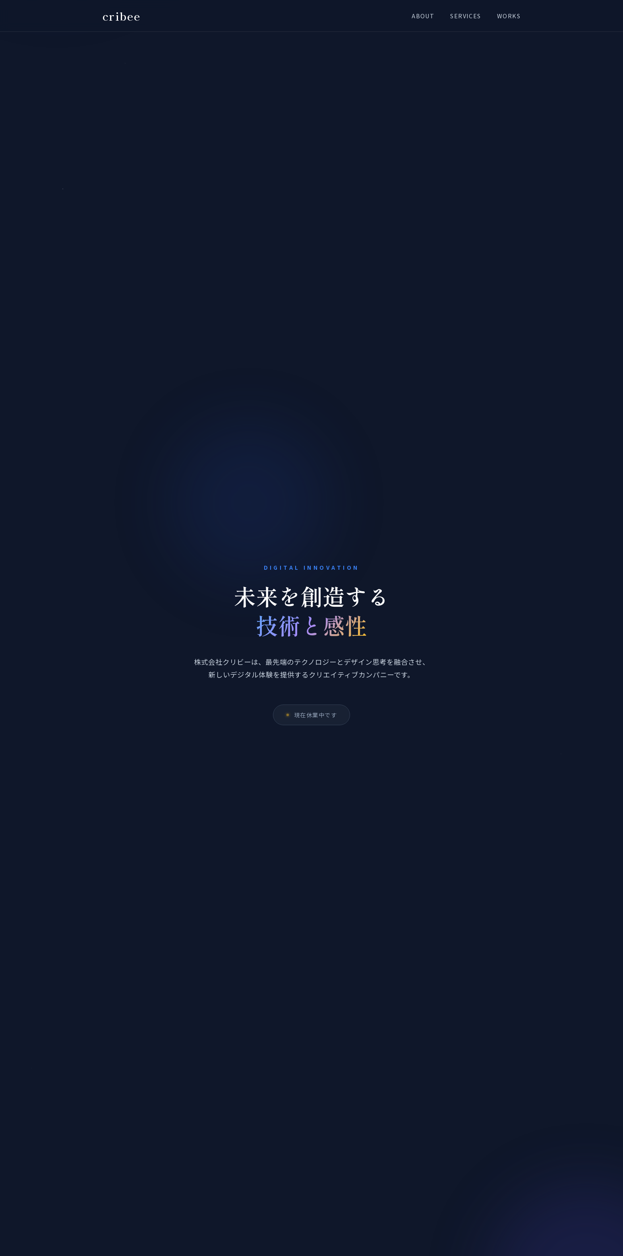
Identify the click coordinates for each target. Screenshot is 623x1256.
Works (508, 16)
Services (465, 16)
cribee (122, 16)
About (423, 16)
